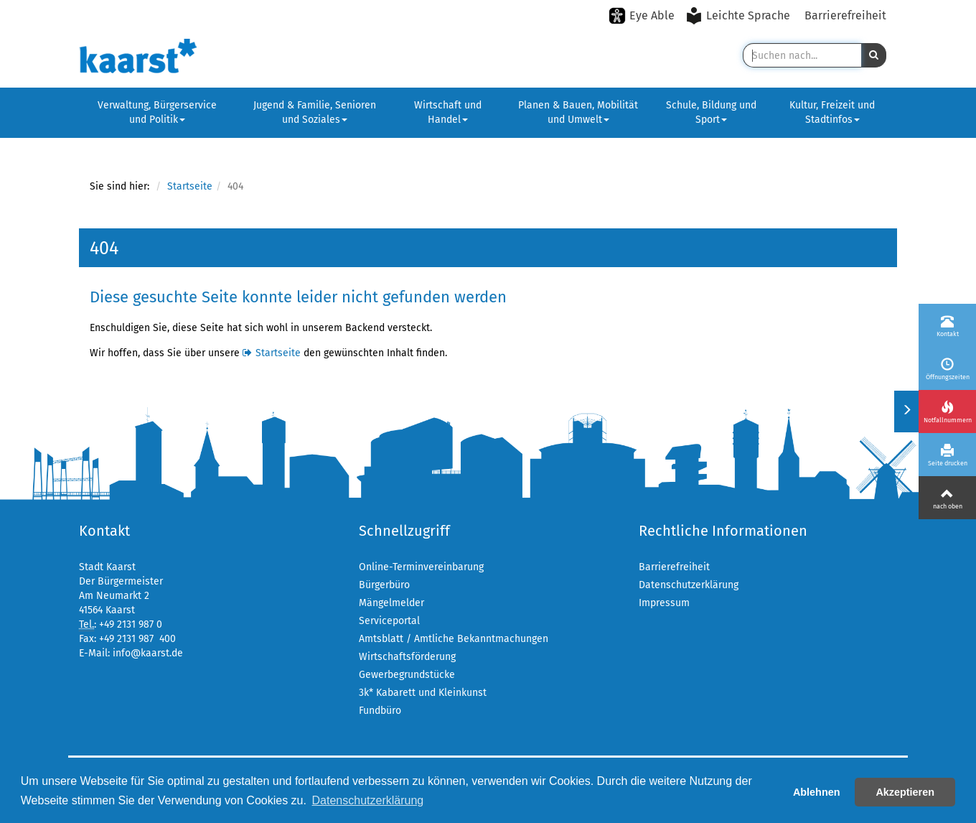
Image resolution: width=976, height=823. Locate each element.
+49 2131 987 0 (130, 624)
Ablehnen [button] (816, 792)
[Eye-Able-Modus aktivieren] (642, 16)
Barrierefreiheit (845, 15)
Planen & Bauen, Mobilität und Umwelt (578, 112)
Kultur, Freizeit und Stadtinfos (832, 112)
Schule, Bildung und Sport (711, 112)
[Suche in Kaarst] (802, 55)
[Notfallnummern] (947, 411)
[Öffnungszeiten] (947, 368)
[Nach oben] (947, 497)
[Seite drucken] (947, 454)
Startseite (189, 186)
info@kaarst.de (148, 653)
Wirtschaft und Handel (448, 112)
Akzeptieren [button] (905, 792)
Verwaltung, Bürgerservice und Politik (157, 112)
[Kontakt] (947, 325)
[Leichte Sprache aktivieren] (739, 16)
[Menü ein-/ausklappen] (906, 411)
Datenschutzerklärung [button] (368, 800)
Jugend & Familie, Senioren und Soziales (314, 112)
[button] (873, 55)
